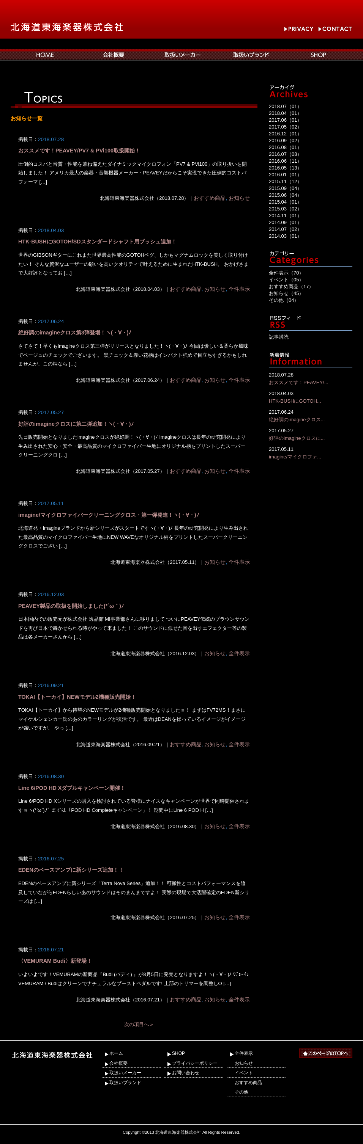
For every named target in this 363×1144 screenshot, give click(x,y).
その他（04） (284, 300)
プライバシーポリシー (195, 1063)
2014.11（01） (285, 215)
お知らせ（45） (286, 293)
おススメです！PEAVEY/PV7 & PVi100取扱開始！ (79, 151)
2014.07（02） (285, 229)
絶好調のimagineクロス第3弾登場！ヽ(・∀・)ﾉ (74, 333)
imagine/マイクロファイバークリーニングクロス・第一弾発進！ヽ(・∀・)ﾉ (108, 515)
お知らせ (239, 198)
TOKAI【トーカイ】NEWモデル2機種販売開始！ (77, 697)
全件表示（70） (286, 272)
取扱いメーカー (125, 1072)
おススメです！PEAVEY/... (310, 378)
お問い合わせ (185, 1072)
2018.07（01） (285, 106)
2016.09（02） (285, 140)
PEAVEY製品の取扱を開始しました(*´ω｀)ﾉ (71, 606)
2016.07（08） (285, 154)
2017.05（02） (285, 126)
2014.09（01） (285, 222)
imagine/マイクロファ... (310, 453)
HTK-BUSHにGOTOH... (310, 397)
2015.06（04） (285, 195)
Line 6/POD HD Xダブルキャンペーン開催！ (71, 788)
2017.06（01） (285, 120)
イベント (244, 1072)
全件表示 (239, 289)
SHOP (178, 1053)
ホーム (116, 1053)
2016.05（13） (285, 167)
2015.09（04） (285, 188)
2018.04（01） (285, 113)
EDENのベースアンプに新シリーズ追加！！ (71, 870)
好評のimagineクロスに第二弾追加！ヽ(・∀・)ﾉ (76, 424)
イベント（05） (286, 279)
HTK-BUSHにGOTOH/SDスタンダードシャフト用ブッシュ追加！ (97, 242)
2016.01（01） (285, 174)
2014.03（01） (285, 236)
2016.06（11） (285, 160)
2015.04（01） (285, 201)
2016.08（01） (285, 147)
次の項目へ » (138, 1024)
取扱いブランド (125, 1082)
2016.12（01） (285, 133)
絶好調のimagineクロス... (310, 415)
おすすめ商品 (210, 198)
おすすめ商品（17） (291, 286)
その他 (241, 1092)
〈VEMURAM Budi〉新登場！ (55, 961)
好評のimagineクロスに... (310, 434)
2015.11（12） (285, 181)
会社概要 (118, 1063)
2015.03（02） (285, 208)
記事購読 (279, 336)
